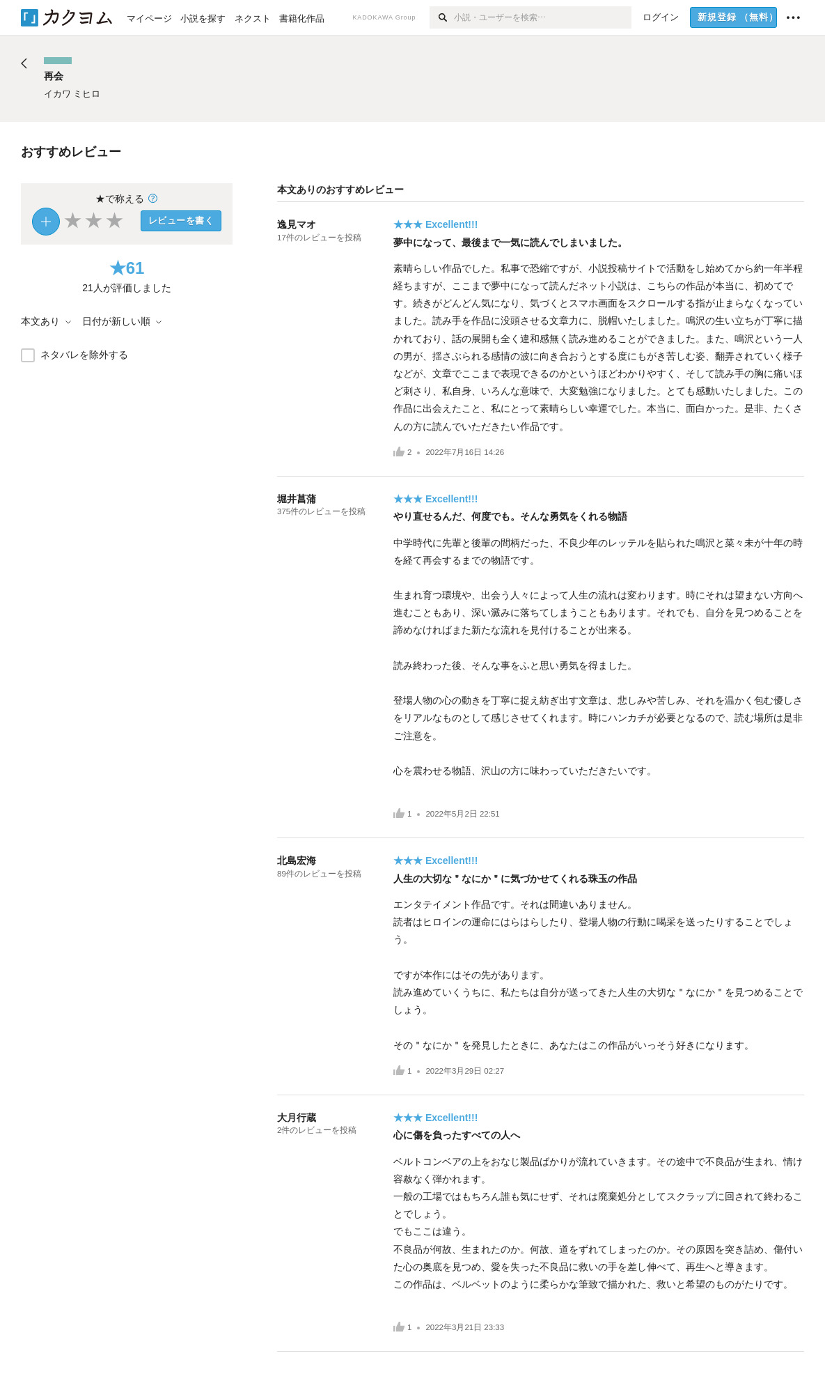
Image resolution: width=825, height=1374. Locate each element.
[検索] (442, 17)
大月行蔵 (296, 1117)
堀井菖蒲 (296, 498)
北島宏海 (296, 860)
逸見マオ (296, 224)
